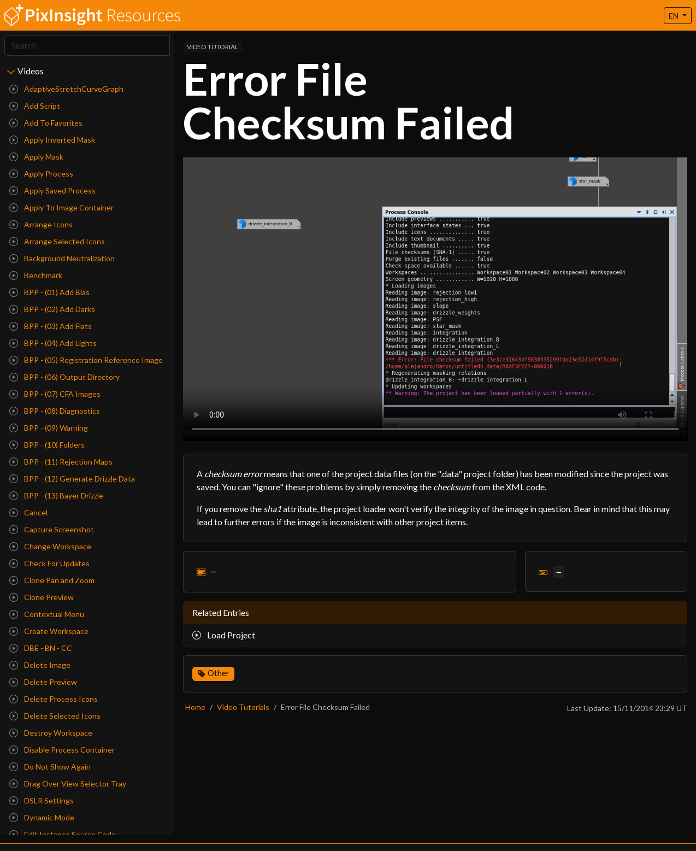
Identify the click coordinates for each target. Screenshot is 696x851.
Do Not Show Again (50, 766)
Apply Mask (36, 156)
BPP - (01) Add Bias (49, 292)
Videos (30, 71)
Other (218, 673)
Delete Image (39, 665)
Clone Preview (41, 597)
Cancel (28, 512)
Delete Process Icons (53, 698)
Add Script (34, 105)
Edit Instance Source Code (62, 834)
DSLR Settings (41, 800)
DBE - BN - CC (40, 648)
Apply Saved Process (52, 190)
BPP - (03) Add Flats (50, 326)
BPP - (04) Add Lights (53, 343)
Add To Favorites (45, 122)
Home (195, 707)
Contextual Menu (46, 614)
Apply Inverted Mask (52, 139)
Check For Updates (49, 563)
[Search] (87, 45)
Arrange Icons (41, 224)
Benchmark (35, 275)
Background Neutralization (62, 258)
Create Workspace (49, 631)
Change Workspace (50, 546)
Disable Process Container (62, 749)
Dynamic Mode (41, 817)
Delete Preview (43, 681)
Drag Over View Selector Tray (67, 783)
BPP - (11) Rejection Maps (61, 461)
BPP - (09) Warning (48, 427)
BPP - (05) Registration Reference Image (86, 360)
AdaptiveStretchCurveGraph (66, 88)
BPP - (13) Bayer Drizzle (56, 495)
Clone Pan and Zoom (52, 580)
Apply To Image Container (61, 207)
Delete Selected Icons (55, 715)
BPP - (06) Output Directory (64, 377)
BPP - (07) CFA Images (55, 393)
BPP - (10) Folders (47, 444)
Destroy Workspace (50, 732)
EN (674, 15)
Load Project (223, 635)
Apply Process (41, 173)
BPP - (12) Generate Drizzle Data (72, 478)
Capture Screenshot (51, 529)
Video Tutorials (243, 707)
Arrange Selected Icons (57, 241)
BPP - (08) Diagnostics (54, 410)
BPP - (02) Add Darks (52, 309)
